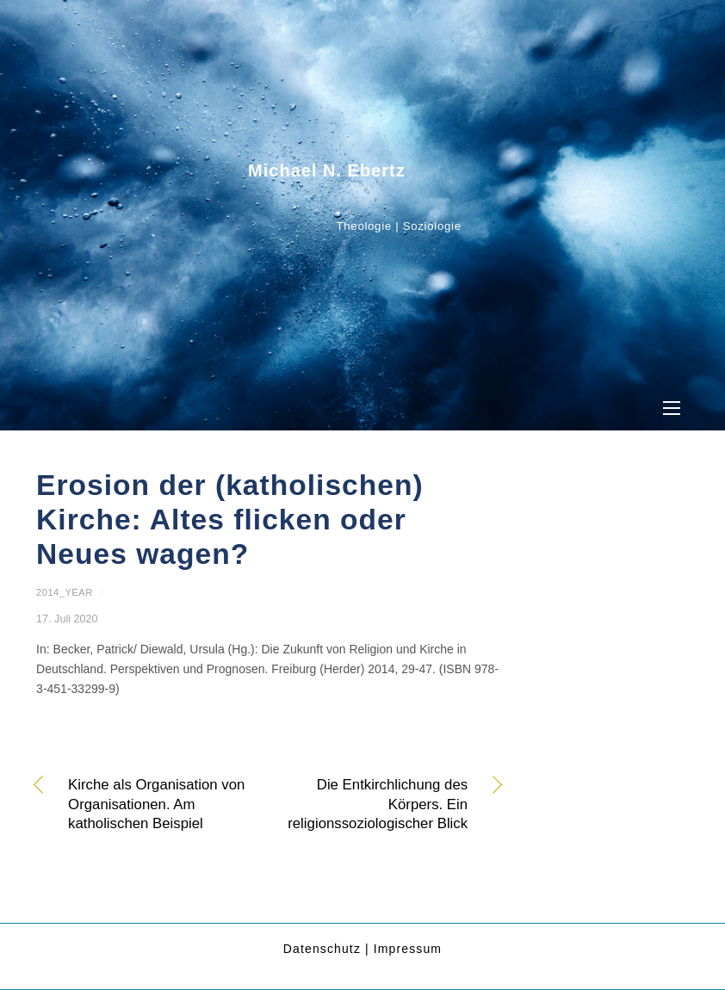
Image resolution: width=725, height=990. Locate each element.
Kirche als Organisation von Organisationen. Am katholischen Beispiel (156, 804)
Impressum (408, 949)
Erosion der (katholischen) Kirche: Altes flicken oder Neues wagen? (230, 520)
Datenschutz (322, 949)
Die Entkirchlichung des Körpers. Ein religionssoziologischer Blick (375, 804)
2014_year (64, 592)
